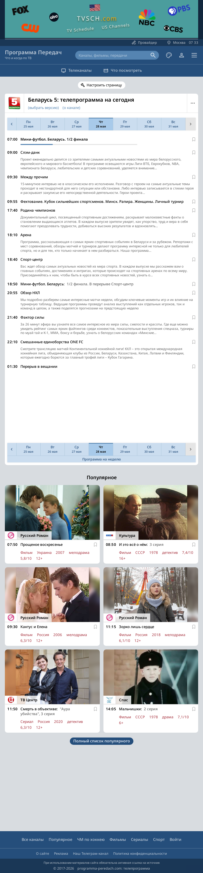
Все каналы (33, 839)
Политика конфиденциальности (140, 853)
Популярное (60, 839)
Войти (175, 839)
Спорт (159, 839)
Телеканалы (75, 70)
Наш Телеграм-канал (90, 853)
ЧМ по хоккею (91, 839)
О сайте (42, 853)
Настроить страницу (104, 84)
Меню (192, 103)
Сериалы (139, 839)
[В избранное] (193, 139)
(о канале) (71, 107)
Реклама (61, 853)
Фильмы (118, 839)
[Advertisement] (101, 414)
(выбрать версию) (43, 107)
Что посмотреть (124, 70)
